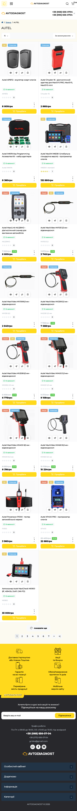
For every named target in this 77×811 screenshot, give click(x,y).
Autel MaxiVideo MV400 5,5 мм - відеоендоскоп (55, 374)
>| (59, 636)
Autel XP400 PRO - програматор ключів (55, 518)
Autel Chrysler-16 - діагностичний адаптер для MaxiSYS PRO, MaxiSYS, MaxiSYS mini (57, 82)
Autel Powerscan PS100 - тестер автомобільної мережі (16, 518)
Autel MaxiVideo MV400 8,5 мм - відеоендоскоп (16, 446)
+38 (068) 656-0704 (62, 12)
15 (6, 36)
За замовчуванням (64, 36)
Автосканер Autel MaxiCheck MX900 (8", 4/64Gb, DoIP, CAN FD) (18, 590)
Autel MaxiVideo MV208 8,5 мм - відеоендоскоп (16, 374)
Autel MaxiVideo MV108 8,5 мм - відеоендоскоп (16, 302)
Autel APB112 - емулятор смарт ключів (19, 80)
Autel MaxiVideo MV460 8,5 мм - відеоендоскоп (55, 446)
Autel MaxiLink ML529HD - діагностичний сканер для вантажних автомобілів (14, 230)
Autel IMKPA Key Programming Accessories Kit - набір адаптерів (16, 155)
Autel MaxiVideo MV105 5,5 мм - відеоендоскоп (54, 229)
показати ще (38, 628)
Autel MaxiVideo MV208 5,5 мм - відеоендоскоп (54, 302)
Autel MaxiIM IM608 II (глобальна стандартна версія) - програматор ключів (56, 156)
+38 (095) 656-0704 (62, 15)
